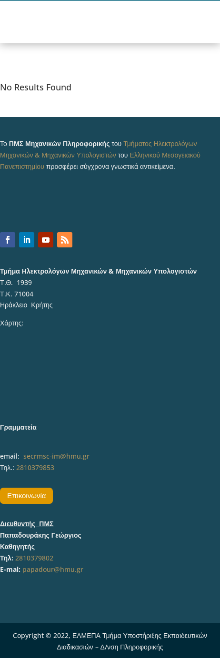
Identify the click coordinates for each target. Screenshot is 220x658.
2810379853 (35, 467)
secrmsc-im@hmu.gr (56, 456)
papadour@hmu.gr (52, 569)
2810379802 (34, 557)
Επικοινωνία (26, 495)
